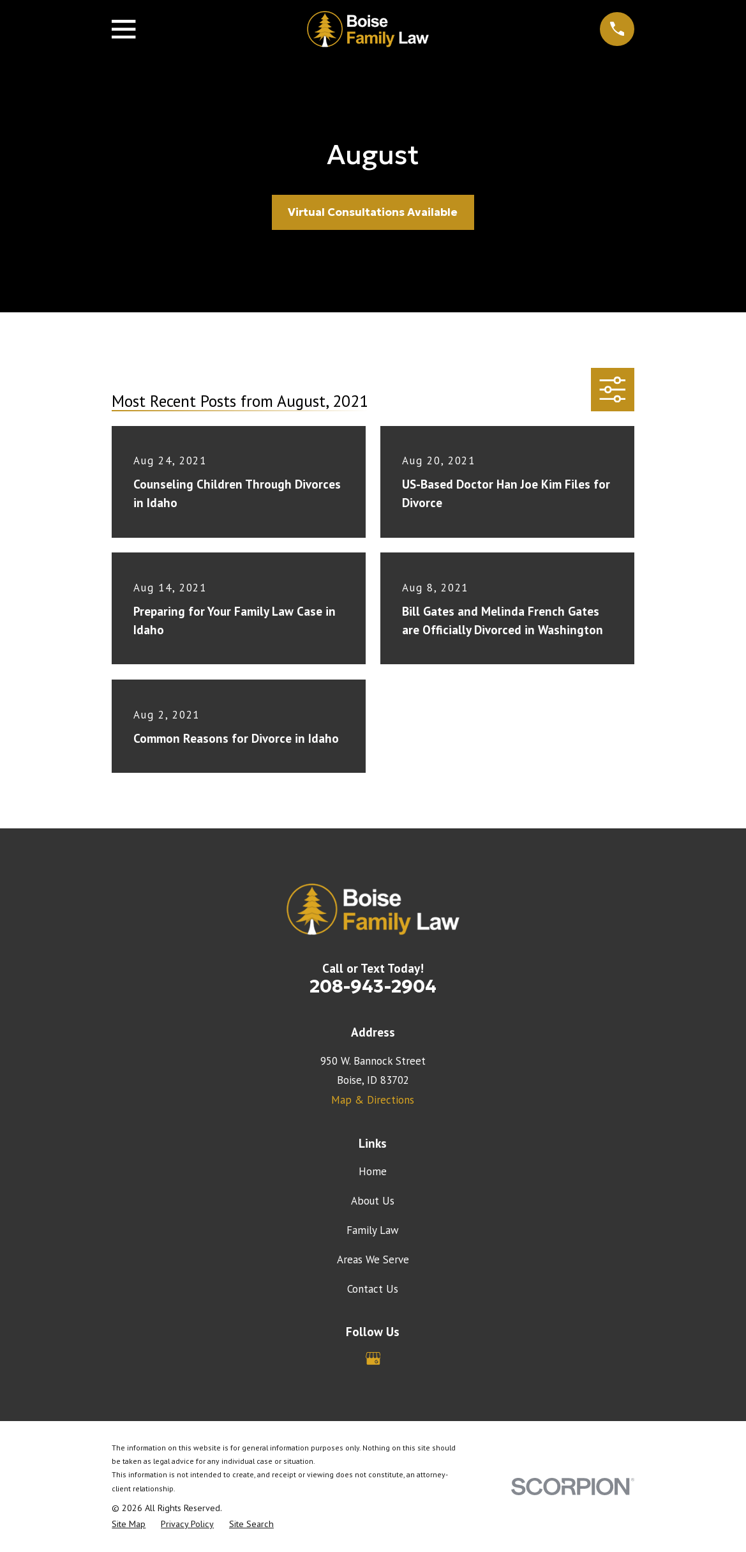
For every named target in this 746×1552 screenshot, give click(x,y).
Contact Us (372, 1289)
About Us (372, 1201)
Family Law (373, 1230)
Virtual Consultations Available (373, 212)
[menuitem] (128, 1524)
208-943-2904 (373, 986)
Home (373, 1171)
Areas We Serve (373, 1259)
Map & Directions (372, 1100)
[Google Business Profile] (373, 1358)
